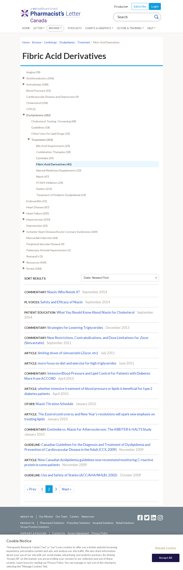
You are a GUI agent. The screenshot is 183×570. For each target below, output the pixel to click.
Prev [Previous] (31, 489)
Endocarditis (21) (36, 201)
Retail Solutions (125, 522)
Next (66, 489)
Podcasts (75, 28)
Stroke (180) (34, 268)
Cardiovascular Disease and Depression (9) (52, 96)
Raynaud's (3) (34, 256)
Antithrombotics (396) (40, 78)
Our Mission (46, 516)
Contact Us (58, 533)
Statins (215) (44, 188)
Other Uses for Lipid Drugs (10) (50, 133)
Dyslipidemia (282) (38, 115)
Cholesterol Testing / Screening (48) (53, 121)
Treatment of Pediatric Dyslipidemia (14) (61, 195)
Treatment (83, 42)
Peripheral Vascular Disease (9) (45, 244)
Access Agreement (78, 533)
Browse (55, 28)
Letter (39, 28)
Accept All (165, 559)
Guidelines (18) (40, 127)
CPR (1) (31, 109)
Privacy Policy (100, 533)
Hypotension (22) (37, 225)
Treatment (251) (42, 139)
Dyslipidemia (67, 42)
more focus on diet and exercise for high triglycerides (77, 363)
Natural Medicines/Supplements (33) (58, 170)
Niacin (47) (42, 176)
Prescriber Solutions (78, 522)
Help (151, 28)
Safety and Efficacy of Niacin (61, 302)
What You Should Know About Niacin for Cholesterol (96, 312)
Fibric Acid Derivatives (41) (54, 164)
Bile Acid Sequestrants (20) (53, 145)
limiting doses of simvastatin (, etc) (68, 353)
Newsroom (88, 516)
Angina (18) (33, 72)
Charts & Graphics (99, 28)
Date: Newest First (120, 277)
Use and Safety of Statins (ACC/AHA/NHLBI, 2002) (79, 475)
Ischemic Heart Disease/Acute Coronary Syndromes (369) (62, 231)
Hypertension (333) (38, 219)
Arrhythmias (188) (37, 84)
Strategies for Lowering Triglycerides (75, 327)
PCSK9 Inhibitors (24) (49, 182)
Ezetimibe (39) (45, 158)
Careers (74, 516)
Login (155, 6)
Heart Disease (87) (37, 207)
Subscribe (140, 6)
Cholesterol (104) (37, 103)
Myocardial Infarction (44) (42, 238)
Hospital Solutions (103, 522)
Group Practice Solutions (34, 526)
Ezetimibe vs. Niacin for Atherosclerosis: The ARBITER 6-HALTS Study (99, 429)
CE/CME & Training (130, 28)
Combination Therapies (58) (53, 152)
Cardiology (50, 42)
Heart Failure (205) (37, 213)
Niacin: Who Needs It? (63, 292)
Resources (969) (36, 262)
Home (26, 28)
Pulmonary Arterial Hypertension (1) (48, 250)
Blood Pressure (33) (38, 90)
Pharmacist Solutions (52, 522)
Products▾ (121, 6)
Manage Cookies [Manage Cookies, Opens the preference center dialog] (165, 549)
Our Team (61, 516)
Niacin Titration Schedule (54, 404)
